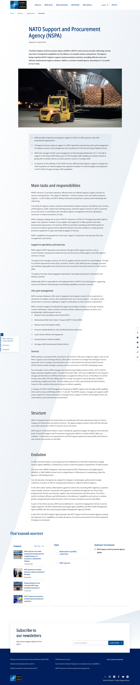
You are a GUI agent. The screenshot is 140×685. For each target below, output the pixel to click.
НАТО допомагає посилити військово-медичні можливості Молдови (34, 571)
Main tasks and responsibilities (8, 340)
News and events (62, 5)
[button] (115, 5)
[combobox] (115, 5)
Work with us (87, 5)
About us (38, 5)
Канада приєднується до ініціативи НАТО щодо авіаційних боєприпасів (32, 585)
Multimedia (75, 5)
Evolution (6, 349)
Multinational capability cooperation (68, 552)
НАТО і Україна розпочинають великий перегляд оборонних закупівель (33, 598)
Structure (6, 345)
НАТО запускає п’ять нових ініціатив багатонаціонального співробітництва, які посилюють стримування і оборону (34, 556)
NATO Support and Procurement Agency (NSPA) (111, 551)
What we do (49, 5)
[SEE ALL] (39, 546)
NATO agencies (65, 563)
